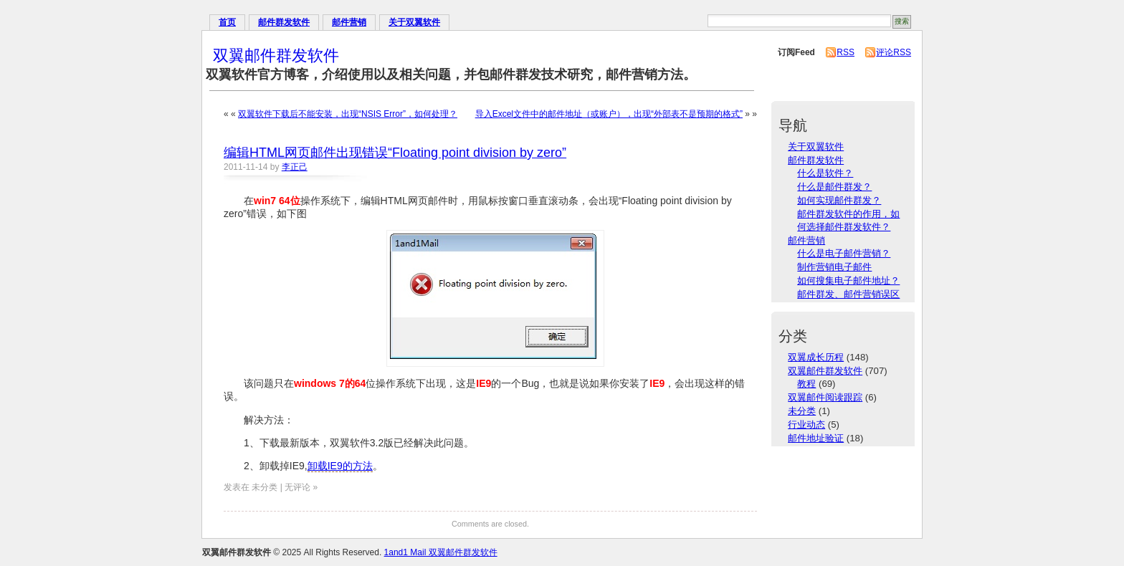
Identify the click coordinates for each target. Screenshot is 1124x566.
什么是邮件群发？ (834, 186)
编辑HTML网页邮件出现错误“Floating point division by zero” (395, 152)
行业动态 (806, 424)
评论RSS (893, 52)
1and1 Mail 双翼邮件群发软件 (440, 552)
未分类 (802, 411)
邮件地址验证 (816, 438)
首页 (227, 22)
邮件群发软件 (284, 22)
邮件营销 (349, 22)
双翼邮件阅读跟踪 (825, 397)
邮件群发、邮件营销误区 (848, 294)
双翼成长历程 (816, 357)
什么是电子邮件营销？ (843, 253)
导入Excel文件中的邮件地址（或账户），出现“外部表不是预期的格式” (609, 114)
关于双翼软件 (414, 22)
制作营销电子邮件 (834, 267)
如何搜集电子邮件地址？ (848, 280)
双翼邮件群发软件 (276, 55)
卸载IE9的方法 (340, 465)
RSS (845, 52)
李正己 (295, 167)
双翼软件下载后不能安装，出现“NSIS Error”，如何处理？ (347, 114)
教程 (806, 383)
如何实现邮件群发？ (839, 200)
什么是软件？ (825, 173)
